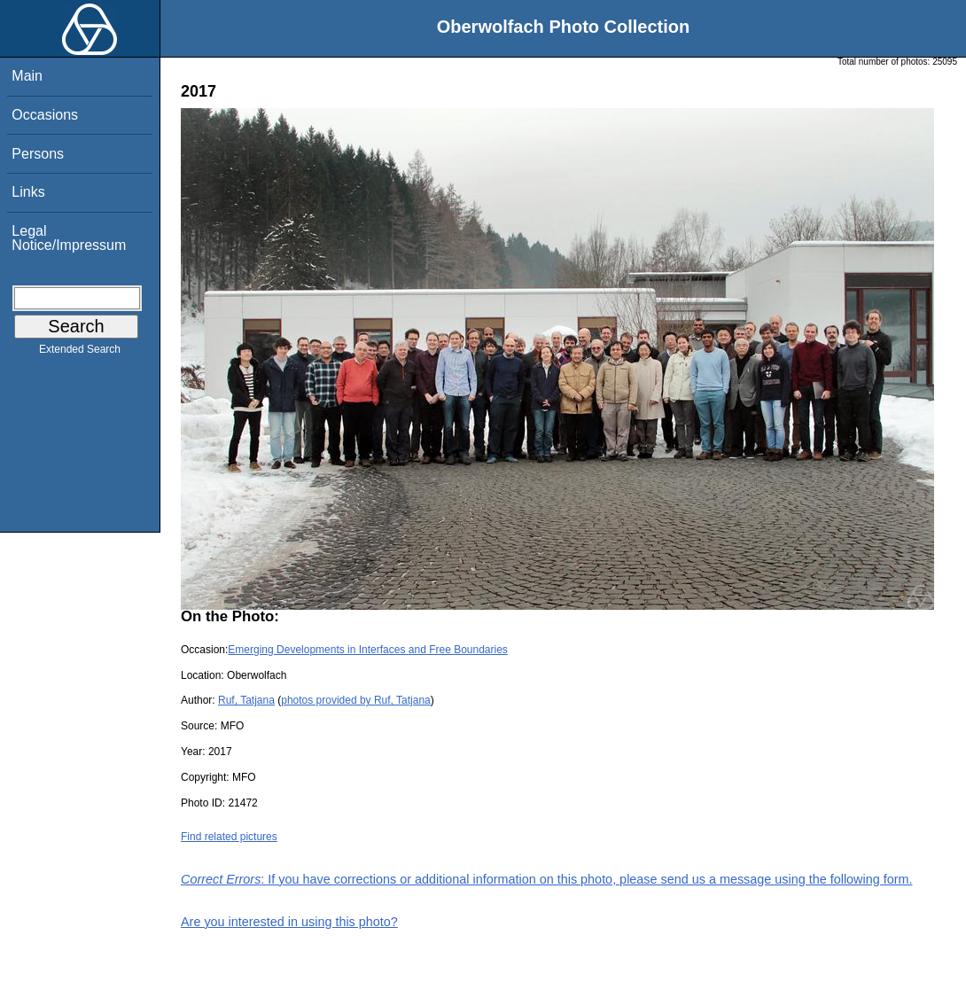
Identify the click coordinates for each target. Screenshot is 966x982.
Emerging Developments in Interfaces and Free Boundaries (368, 649)
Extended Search (80, 352)
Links (28, 191)
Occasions (45, 114)
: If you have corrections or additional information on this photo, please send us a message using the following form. (547, 879)
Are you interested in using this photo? (289, 922)
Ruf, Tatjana (246, 700)
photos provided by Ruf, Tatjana (356, 700)
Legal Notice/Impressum (69, 238)
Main (27, 75)
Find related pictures (229, 836)
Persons (38, 153)
